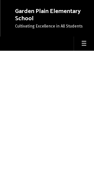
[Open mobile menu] (84, 43)
